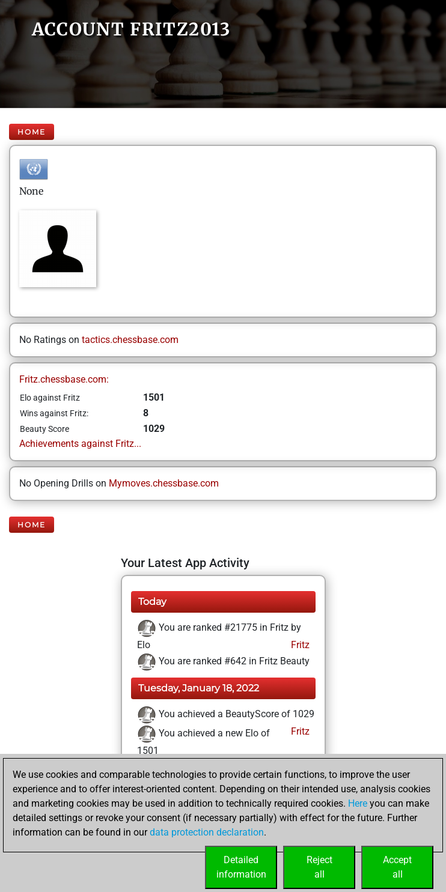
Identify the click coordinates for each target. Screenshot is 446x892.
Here (357, 803)
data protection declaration (207, 832)
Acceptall (397, 867)
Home (31, 131)
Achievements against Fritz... (80, 443)
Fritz (299, 645)
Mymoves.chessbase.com (164, 483)
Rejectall (319, 867)
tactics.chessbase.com (130, 339)
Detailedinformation (241, 867)
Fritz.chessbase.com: (64, 379)
